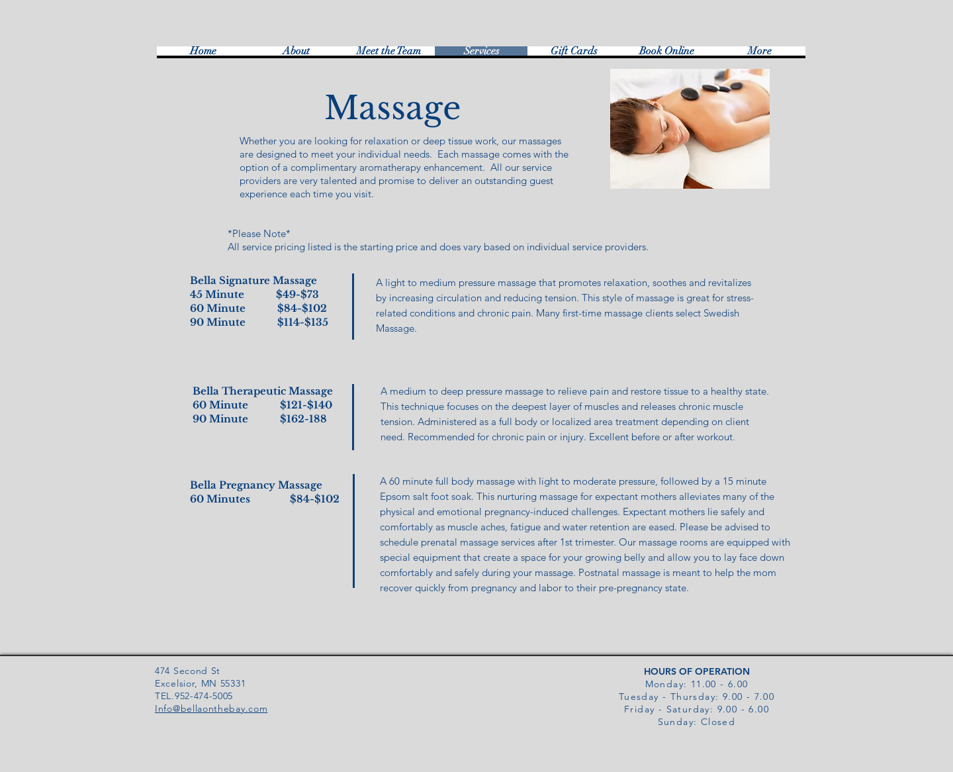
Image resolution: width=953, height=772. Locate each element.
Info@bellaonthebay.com (211, 708)
